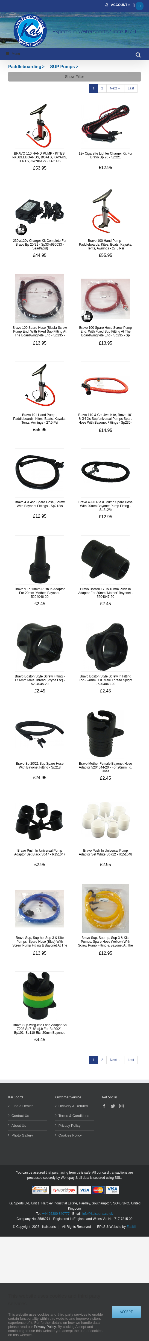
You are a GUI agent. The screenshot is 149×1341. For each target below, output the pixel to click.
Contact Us (20, 1116)
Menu (12, 54)
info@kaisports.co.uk (97, 1214)
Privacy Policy (70, 1125)
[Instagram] (121, 1106)
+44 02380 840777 (55, 1214)
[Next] (115, 88)
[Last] (131, 88)
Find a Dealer (22, 1106)
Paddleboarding (24, 66)
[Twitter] (113, 1106)
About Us (18, 1125)
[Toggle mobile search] (138, 55)
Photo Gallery (22, 1135)
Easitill (131, 1227)
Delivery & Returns (73, 1106)
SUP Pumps (62, 66)
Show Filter (74, 76)
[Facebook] (104, 1106)
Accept (126, 1311)
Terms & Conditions (74, 1116)
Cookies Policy (70, 1135)
